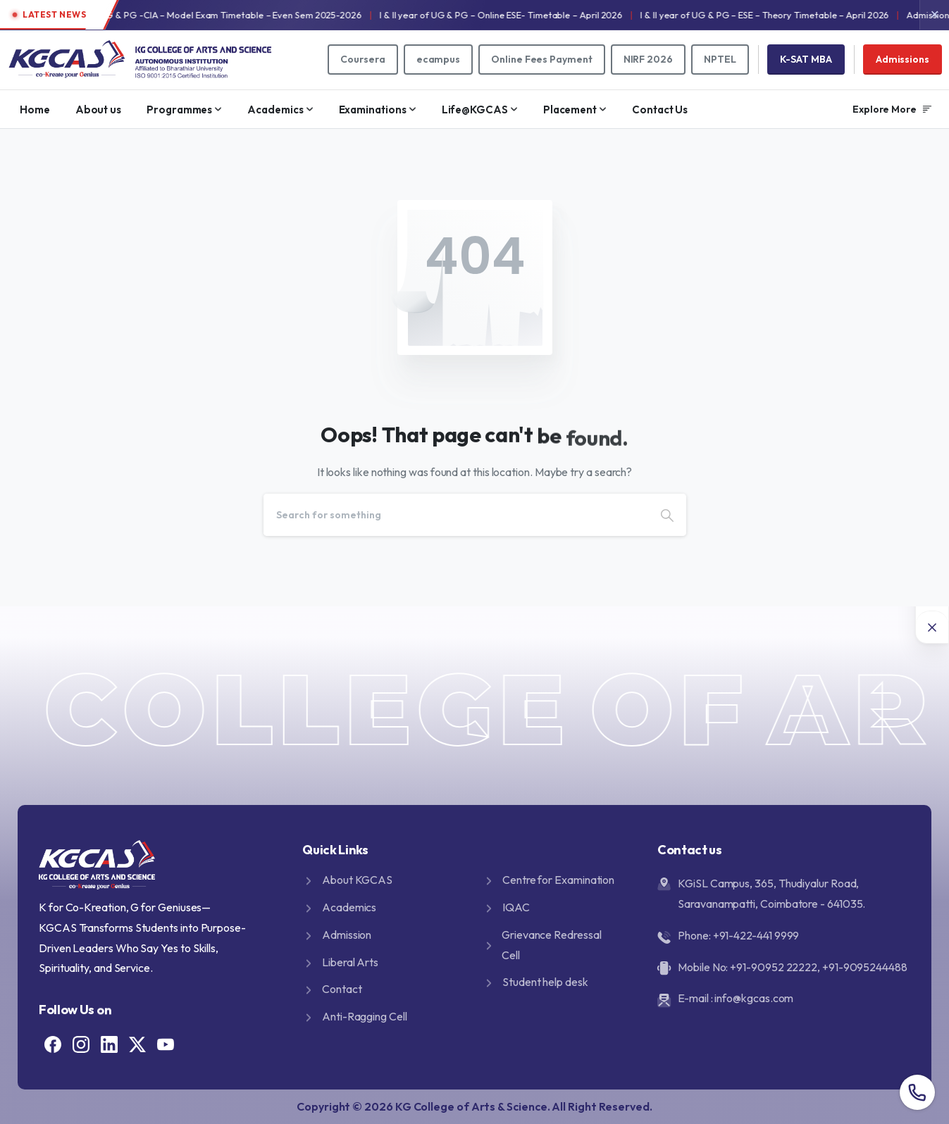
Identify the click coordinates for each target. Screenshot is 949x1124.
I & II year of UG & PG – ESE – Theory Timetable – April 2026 (800, 14)
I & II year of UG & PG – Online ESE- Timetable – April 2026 (535, 14)
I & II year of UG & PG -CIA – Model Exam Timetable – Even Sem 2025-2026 (240, 14)
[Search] (455, 515)
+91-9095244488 (864, 967)
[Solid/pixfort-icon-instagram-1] (81, 1042)
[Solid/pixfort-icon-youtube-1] (165, 1042)
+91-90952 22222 (773, 967)
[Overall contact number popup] (917, 1092)
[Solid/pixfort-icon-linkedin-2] (109, 1042)
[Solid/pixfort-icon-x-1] (137, 1042)
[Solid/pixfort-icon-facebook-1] (53, 1042)
